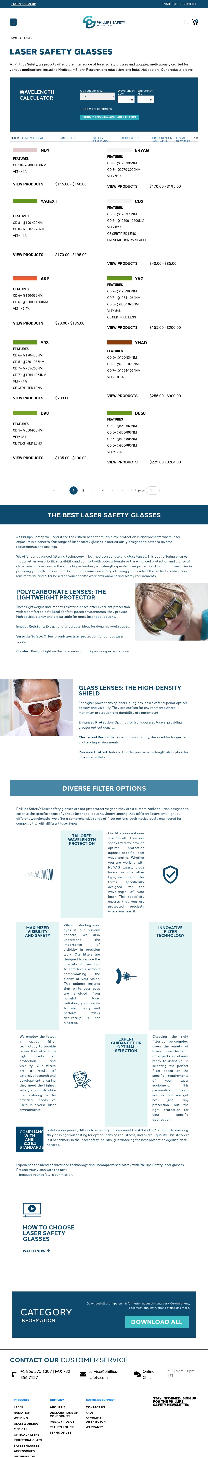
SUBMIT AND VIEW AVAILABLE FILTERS (109, 117)
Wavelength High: (146, 92)
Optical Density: (91, 90)
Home (13, 37)
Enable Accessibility (179, 4)
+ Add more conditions (96, 109)
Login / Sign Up (23, 4)
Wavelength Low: (126, 92)
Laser (28, 37)
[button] (13, 22)
